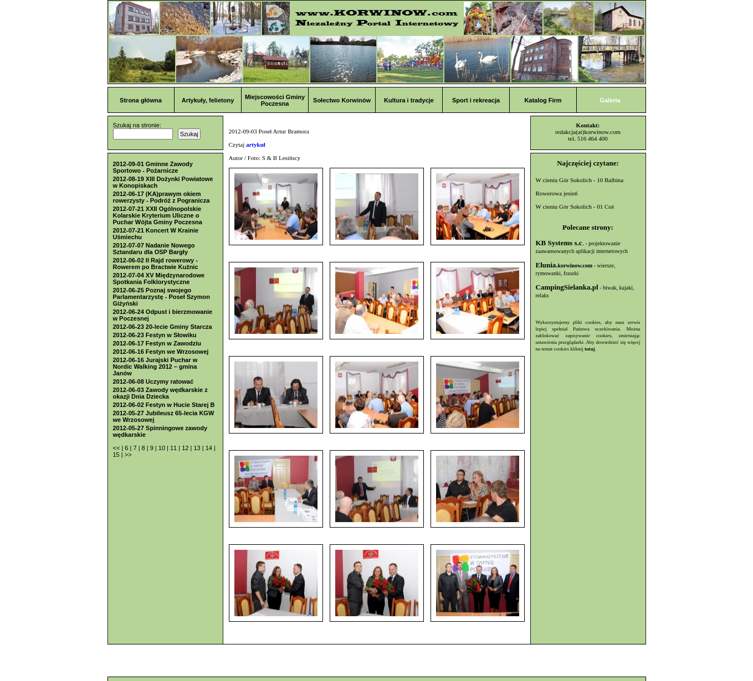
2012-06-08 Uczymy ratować (153, 381)
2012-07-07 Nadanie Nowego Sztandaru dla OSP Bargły (154, 248)
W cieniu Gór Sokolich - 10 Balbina (580, 180)
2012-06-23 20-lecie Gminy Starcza (162, 326)
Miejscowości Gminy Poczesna (275, 100)
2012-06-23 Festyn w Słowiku (155, 335)
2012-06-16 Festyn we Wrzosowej (161, 351)
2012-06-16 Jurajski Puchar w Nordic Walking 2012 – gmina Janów (155, 366)
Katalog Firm (542, 100)
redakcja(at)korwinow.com (588, 131)
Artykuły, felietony (208, 100)
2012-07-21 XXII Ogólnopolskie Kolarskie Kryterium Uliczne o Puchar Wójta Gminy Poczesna (157, 215)
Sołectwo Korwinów (342, 100)
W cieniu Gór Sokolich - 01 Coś (575, 206)
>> (128, 454)
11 (174, 448)
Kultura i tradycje (409, 100)
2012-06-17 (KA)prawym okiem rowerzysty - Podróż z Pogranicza (161, 197)
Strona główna (141, 100)
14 (210, 448)
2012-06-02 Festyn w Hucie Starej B (164, 404)
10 (162, 448)
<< (117, 448)
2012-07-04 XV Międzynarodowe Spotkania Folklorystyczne (159, 278)
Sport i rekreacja (476, 100)
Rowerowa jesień (557, 193)
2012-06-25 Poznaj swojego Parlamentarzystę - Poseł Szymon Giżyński (161, 297)
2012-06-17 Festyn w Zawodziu (157, 343)
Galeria (610, 100)
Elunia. (564, 265)
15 (117, 454)
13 (197, 448)
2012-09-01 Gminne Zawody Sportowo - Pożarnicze (153, 167)
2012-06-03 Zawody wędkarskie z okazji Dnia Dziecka (160, 393)
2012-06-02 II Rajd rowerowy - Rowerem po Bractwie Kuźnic (155, 263)
